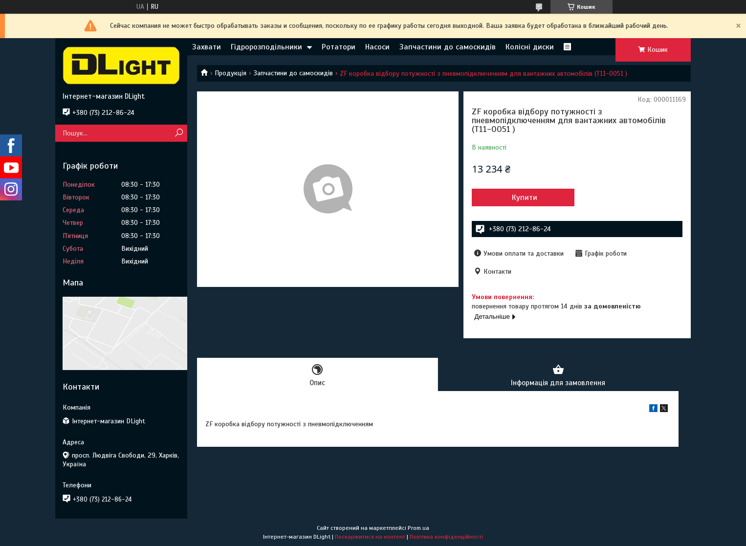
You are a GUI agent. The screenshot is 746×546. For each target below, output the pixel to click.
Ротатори (338, 47)
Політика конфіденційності (446, 536)
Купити (524, 197)
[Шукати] (178, 133)
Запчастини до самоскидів (447, 47)
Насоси (377, 47)
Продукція (230, 73)
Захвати (206, 47)
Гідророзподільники (266, 47)
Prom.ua (418, 527)
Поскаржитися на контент (370, 536)
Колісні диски (529, 47)
